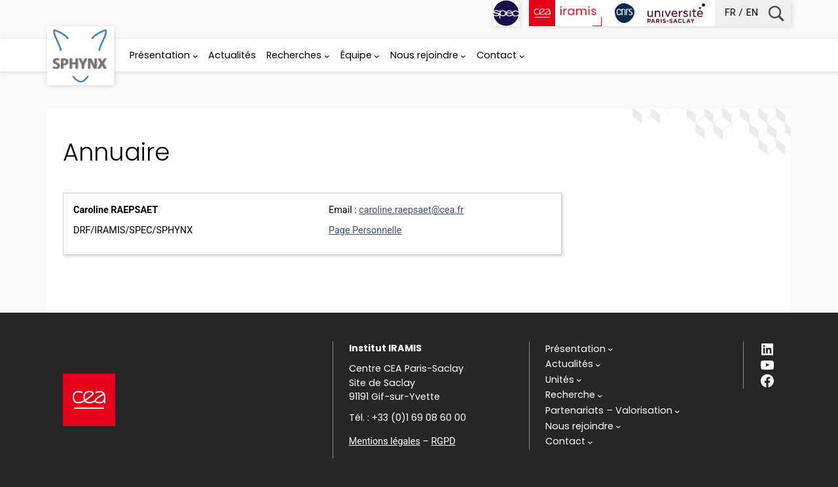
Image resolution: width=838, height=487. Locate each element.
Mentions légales (384, 441)
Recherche (776, 13)
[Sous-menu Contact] (522, 56)
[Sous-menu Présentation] (195, 56)
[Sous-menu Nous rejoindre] (463, 56)
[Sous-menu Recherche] (574, 395)
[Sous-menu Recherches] (327, 56)
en (752, 12)
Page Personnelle (365, 230)
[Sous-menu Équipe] (377, 56)
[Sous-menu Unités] (563, 380)
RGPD (443, 441)
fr (730, 12)
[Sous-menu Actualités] (573, 364)
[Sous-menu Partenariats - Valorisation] (612, 411)
